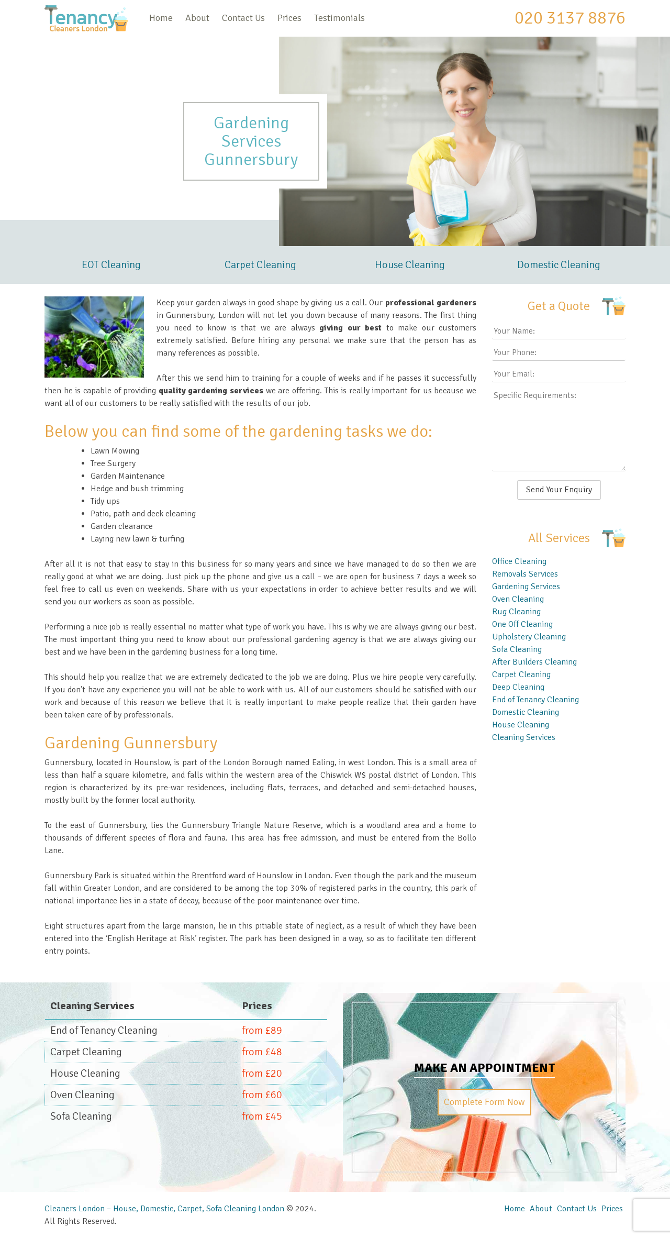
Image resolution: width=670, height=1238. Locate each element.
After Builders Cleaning (534, 662)
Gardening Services (526, 586)
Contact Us (243, 18)
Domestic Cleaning (558, 264)
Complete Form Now (484, 1102)
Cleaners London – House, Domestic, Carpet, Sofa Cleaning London (164, 1208)
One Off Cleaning (522, 624)
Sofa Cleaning (517, 649)
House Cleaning (410, 264)
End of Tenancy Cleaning (535, 699)
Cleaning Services (523, 737)
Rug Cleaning (516, 611)
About (197, 18)
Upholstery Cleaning (529, 637)
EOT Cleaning (111, 264)
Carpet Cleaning (260, 264)
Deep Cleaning (518, 687)
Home (161, 18)
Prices (289, 18)
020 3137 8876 (570, 18)
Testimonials (339, 18)
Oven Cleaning (518, 599)
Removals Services (525, 574)
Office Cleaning (519, 561)
